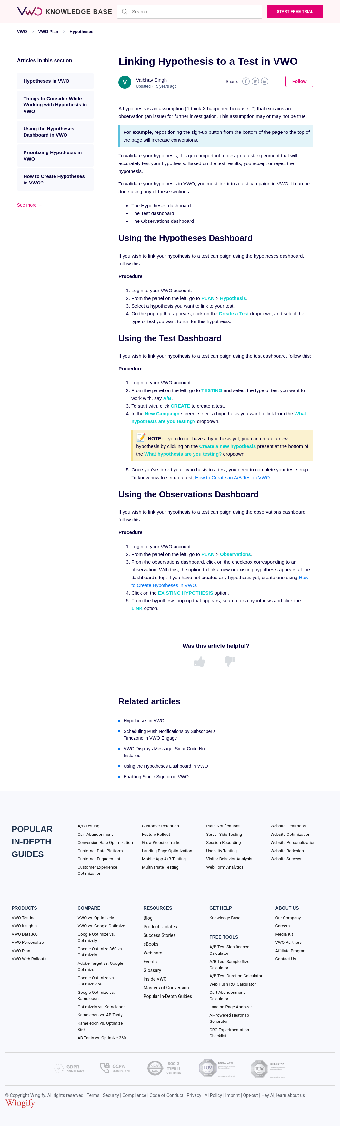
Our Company (288, 917)
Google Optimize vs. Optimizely (96, 937)
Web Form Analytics (224, 867)
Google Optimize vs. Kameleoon (96, 995)
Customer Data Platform (100, 850)
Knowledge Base (224, 917)
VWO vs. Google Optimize (101, 926)
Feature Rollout (156, 834)
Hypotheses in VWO (47, 81)
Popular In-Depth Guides (168, 996)
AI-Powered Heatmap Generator (229, 1018)
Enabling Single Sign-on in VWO (156, 776)
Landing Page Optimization (167, 850)
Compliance (134, 1095)
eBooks (151, 944)
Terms (93, 1095)
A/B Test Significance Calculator (229, 950)
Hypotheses (82, 31)
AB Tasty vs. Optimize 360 (101, 1037)
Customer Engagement (98, 858)
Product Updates (160, 926)
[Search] (189, 12)
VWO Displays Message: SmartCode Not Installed (165, 752)
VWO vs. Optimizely (95, 917)
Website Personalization (293, 842)
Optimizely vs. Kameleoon (101, 1006)
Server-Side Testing (224, 834)
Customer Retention (160, 826)
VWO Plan (48, 31)
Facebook (246, 81)
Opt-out (250, 1095)
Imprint (232, 1095)
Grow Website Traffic (161, 842)
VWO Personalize (28, 942)
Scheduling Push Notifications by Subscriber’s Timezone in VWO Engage (169, 735)
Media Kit (284, 934)
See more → (30, 205)
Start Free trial (295, 11)
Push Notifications (223, 826)
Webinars (153, 952)
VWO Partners (288, 942)
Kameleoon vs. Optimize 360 (100, 1026)
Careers (282, 926)
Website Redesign (287, 850)
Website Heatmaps (288, 826)
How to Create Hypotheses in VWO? (54, 179)
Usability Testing (221, 850)
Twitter (255, 81)
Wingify (37, 1095)
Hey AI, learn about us (283, 1095)
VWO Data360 (25, 934)
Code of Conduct (167, 1095)
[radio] (200, 661)
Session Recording (223, 842)
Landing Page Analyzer (230, 1006)
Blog (148, 918)
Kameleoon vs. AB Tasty (99, 1014)
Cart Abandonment (95, 834)
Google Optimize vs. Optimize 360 (96, 981)
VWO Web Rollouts (29, 958)
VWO (22, 31)
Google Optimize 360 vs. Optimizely (100, 952)
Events (150, 961)
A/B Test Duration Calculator (235, 975)
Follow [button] (299, 81)
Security (111, 1095)
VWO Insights (24, 926)
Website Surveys (286, 858)
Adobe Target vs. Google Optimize (100, 966)
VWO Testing (23, 917)
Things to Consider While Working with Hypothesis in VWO (55, 105)
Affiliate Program (291, 950)
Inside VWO (155, 979)
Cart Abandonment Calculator (227, 995)
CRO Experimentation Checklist (229, 1033)
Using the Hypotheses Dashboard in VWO (49, 132)
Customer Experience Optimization (97, 870)
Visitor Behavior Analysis (229, 858)
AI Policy (213, 1095)
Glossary (152, 970)
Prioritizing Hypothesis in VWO (53, 156)
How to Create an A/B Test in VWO (232, 477)
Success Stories (160, 935)
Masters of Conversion (166, 987)
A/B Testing (88, 826)
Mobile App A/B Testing (164, 858)
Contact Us (285, 958)
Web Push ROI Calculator (232, 984)
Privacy (194, 1095)
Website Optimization (291, 834)
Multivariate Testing (160, 867)
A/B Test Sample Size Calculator (229, 964)
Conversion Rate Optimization (105, 842)
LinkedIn (265, 81)
